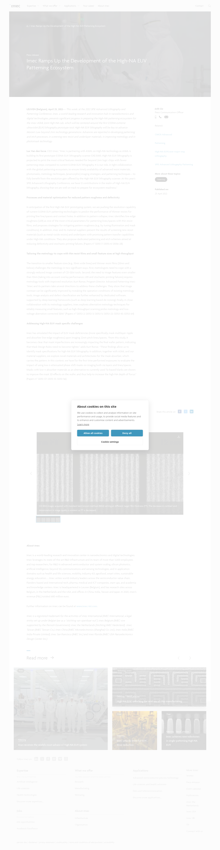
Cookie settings (110, 441)
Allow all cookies (93, 433)
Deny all (127, 433)
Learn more (83, 424)
